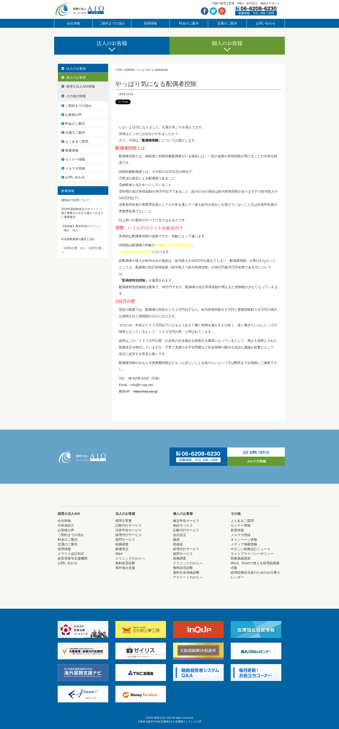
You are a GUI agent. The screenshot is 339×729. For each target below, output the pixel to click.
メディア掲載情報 (244, 544)
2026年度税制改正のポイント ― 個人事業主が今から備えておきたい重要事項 (82, 213)
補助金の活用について (75, 200)
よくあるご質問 (74, 141)
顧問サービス (125, 539)
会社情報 (73, 23)
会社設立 (179, 535)
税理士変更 (123, 521)
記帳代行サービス (128, 525)
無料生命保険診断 (186, 572)
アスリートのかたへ (188, 577)
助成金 (178, 544)
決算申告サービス (128, 530)
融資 (176, 539)
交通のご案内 (227, 23)
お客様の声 (71, 115)
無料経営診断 (125, 563)
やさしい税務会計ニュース (250, 549)
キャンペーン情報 (244, 539)
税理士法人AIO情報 (78, 86)
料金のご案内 (189, 23)
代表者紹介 (66, 525)
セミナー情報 (73, 159)
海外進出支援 (125, 568)
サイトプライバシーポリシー (252, 554)
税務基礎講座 (240, 558)
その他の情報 (73, 96)
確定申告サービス (186, 521)
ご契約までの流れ (112, 23)
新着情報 (69, 150)
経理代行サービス (128, 535)
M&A (118, 554)
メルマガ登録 (73, 168)
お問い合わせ (265, 23)
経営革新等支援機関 (72, 558)
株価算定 (122, 549)
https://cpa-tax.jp (145, 391)
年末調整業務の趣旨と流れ (78, 239)
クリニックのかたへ (130, 558)
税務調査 (122, 544)
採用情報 (150, 23)
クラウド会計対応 (71, 554)
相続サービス (183, 525)
